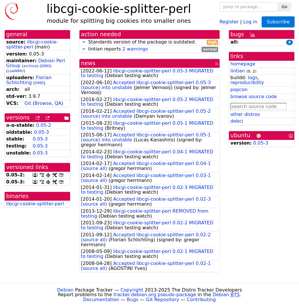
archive (30, 66)
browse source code (253, 96)
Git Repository (162, 299)
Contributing (201, 299)
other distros (245, 114)
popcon (239, 89)
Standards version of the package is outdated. (149, 42)
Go (284, 6)
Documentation (101, 299)
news (88, 63)
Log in (250, 21)
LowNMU (16, 71)
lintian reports (149, 49)
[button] (83, 42)
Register (229, 21)
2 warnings (135, 49)
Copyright (131, 290)
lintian (237, 71)
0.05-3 (41, 132)
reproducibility (247, 82)
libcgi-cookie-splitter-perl (32, 44)
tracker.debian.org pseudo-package (155, 294)
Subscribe (278, 22)
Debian (65, 290)
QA (58, 103)
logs (253, 77)
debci (236, 121)
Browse (42, 103)
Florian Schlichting (29, 80)
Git (28, 103)
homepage (242, 64)
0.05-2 (43, 125)
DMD (45, 66)
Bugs (132, 299)
